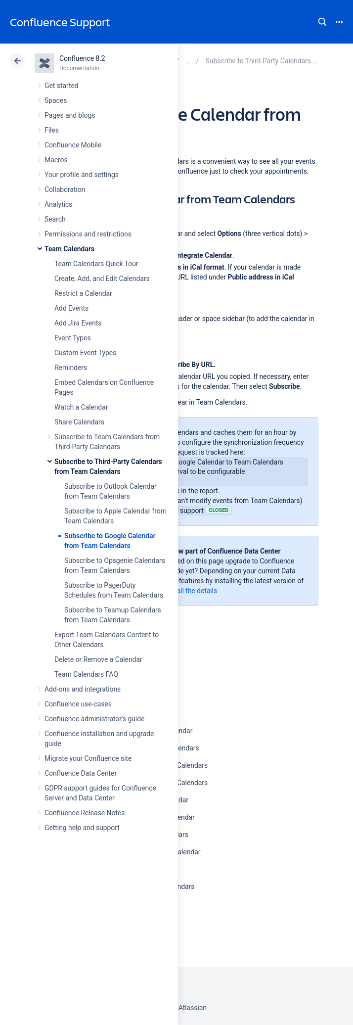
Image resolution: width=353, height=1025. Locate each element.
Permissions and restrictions (88, 234)
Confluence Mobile (72, 145)
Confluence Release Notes (84, 813)
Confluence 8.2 (82, 58)
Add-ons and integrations (82, 689)
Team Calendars (69, 249)
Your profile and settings (81, 175)
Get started (61, 86)
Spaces (55, 100)
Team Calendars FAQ (86, 674)
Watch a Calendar (81, 407)
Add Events (71, 308)
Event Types (72, 338)
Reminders (70, 368)
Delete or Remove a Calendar (98, 659)
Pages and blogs (69, 115)
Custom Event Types (85, 353)
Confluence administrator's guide (94, 719)
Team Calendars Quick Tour (96, 264)
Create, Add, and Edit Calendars (102, 278)
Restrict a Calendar (83, 293)
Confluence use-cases (78, 704)
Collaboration (64, 189)
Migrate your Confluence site (88, 758)
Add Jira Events (77, 323)
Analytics (58, 204)
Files (51, 130)
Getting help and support (82, 828)
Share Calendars (79, 422)
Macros (56, 160)
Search (322, 22)
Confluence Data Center (80, 773)
